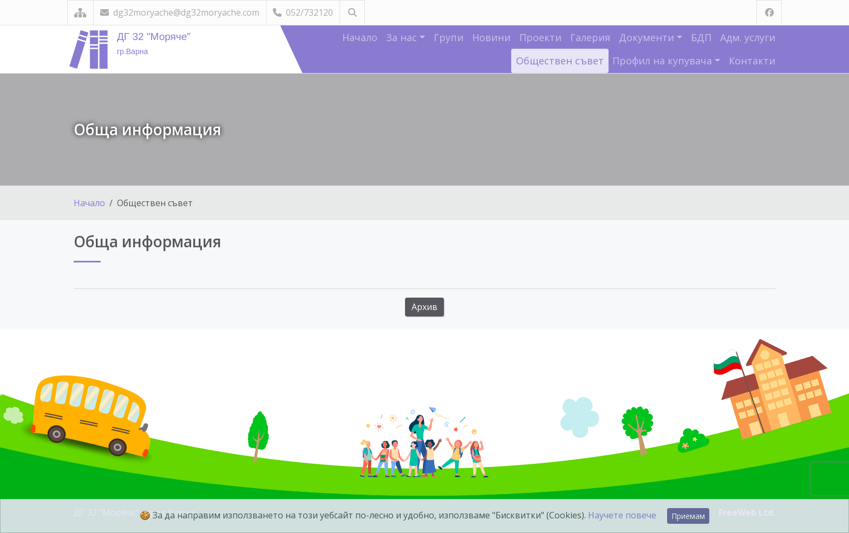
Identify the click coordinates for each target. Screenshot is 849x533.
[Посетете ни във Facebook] (769, 13)
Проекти (540, 37)
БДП (701, 37)
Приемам (688, 516)
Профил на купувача (663, 60)
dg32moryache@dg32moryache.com (179, 12)
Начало (359, 37)
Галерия (590, 37)
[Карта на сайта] (80, 13)
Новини (491, 37)
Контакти (752, 60)
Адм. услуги (747, 37)
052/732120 (303, 12)
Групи (448, 37)
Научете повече (622, 515)
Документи (648, 37)
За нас (403, 37)
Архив (424, 307)
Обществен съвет (560, 60)
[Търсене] (352, 13)
